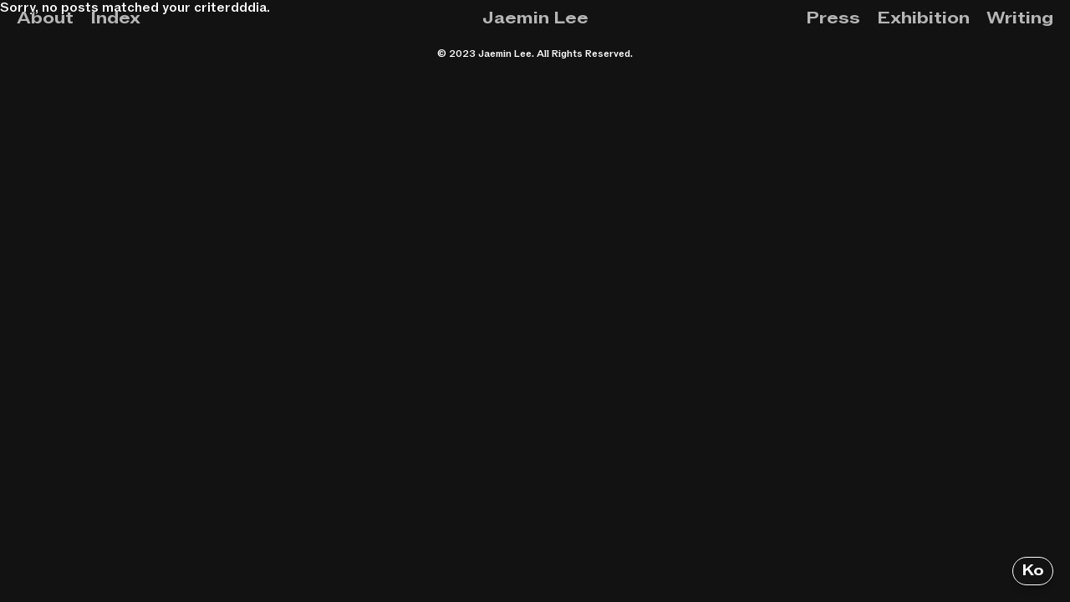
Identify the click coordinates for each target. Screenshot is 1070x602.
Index (115, 18)
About (45, 18)
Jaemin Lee (535, 18)
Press (833, 18)
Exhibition (923, 18)
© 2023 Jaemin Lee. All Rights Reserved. (535, 53)
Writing (1019, 18)
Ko (1033, 570)
